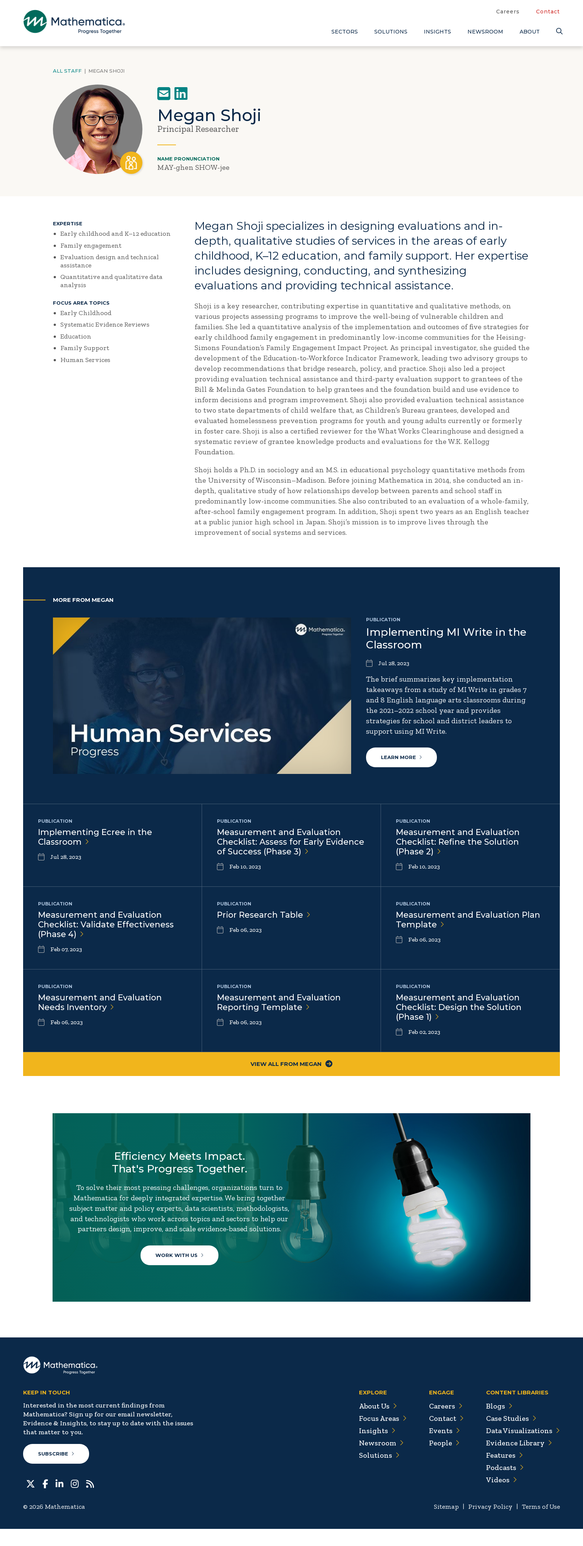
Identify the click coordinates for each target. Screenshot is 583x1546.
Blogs (498, 1423)
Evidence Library (518, 1460)
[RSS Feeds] (90, 1500)
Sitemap (444, 1524)
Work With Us (180, 1270)
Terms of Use (540, 1524)
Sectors (344, 31)
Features (504, 1472)
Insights (437, 31)
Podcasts (504, 1484)
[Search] (558, 31)
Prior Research (264, 916)
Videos (500, 1497)
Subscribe (56, 1471)
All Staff (67, 71)
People (442, 1460)
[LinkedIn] (59, 1500)
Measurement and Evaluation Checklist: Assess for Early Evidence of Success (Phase (291, 842)
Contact (548, 11)
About (530, 31)
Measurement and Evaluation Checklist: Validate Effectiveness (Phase (107, 926)
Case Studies (510, 1435)
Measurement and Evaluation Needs (100, 1005)
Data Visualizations (522, 1448)
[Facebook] (45, 1500)
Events (442, 1448)
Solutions (390, 31)
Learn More (401, 757)
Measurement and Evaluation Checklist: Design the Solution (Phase (459, 1010)
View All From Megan (291, 1067)
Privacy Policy (488, 1524)
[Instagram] (75, 1500)
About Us (375, 1423)
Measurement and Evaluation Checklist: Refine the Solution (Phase (458, 842)
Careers (508, 11)
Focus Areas (380, 1435)
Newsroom (485, 31)
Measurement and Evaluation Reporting (279, 1005)
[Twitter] (30, 1500)
